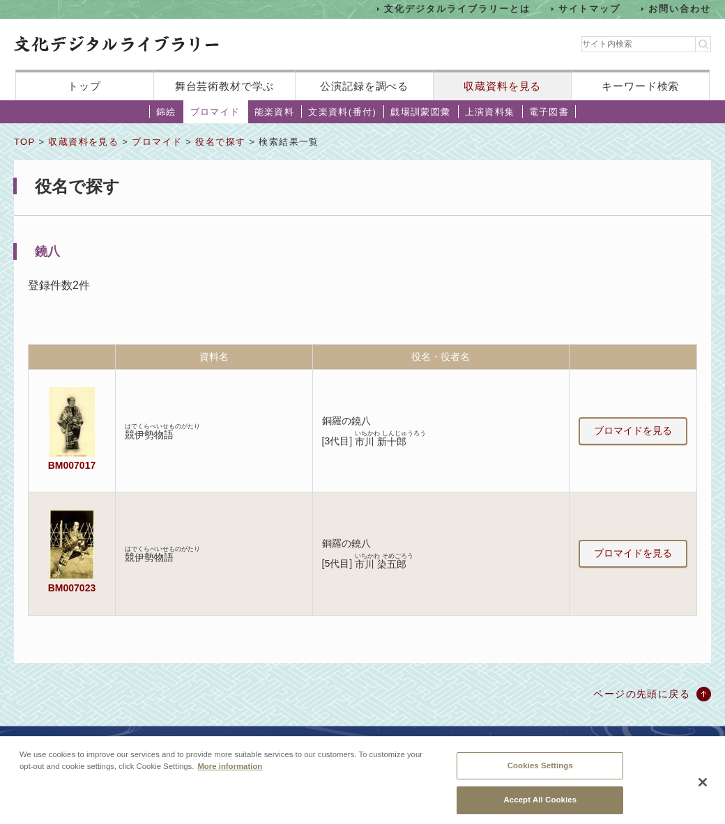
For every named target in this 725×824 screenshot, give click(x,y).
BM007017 (72, 465)
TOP (24, 142)
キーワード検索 (640, 86)
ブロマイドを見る (633, 430)
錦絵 (166, 112)
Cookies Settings (540, 771)
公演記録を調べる (364, 86)
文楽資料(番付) (342, 112)
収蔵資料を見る (502, 86)
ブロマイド (215, 112)
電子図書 (549, 112)
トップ (84, 86)
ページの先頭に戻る (641, 693)
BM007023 (72, 587)
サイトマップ (589, 8)
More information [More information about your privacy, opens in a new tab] (229, 772)
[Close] (702, 787)
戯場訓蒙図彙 (420, 112)
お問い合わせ (679, 8)
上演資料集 (490, 112)
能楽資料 (274, 112)
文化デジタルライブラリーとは (457, 8)
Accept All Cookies (540, 805)
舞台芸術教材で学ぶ (225, 86)
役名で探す (220, 142)
